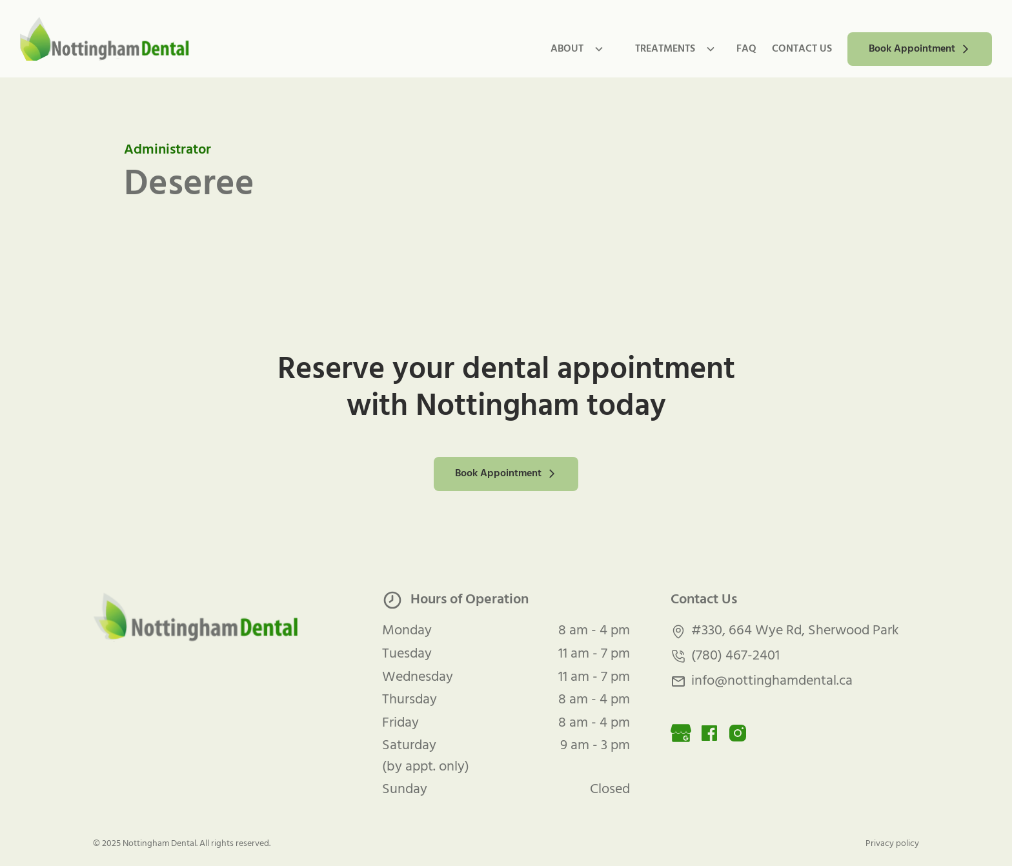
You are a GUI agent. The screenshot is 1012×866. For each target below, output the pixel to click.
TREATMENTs (665, 49)
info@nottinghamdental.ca (772, 681)
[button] (572, 49)
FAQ (746, 49)
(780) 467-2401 (735, 656)
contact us (802, 49)
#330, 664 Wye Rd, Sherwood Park (795, 631)
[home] (105, 39)
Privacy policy (892, 844)
